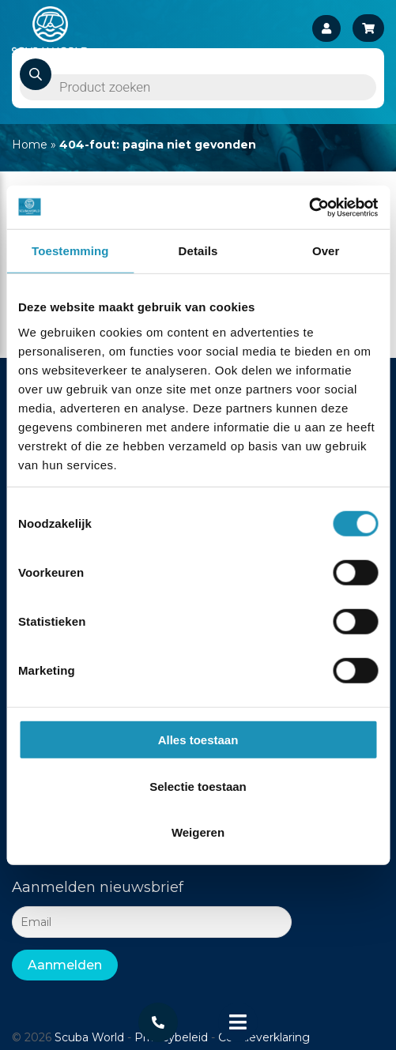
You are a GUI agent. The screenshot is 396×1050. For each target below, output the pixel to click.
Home (29, 144)
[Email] (152, 922)
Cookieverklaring (264, 1037)
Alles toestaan (198, 740)
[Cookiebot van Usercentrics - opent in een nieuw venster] (308, 207)
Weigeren (198, 832)
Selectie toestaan (198, 785)
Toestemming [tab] (70, 251)
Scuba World (89, 1037)
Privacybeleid (171, 1037)
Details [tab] (198, 251)
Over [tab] (326, 251)
